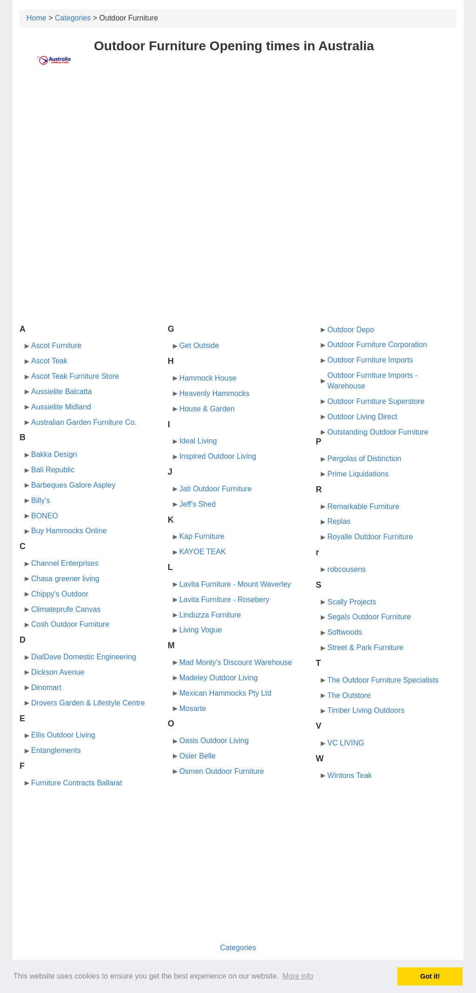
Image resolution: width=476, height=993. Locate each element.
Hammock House (208, 378)
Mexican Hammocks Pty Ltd (225, 693)
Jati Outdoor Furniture (215, 489)
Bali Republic (52, 470)
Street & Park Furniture (365, 647)
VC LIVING (345, 743)
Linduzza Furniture (210, 615)
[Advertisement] (238, 147)
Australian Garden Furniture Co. (84, 422)
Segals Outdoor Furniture (369, 617)
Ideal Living (198, 441)
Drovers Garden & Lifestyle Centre (88, 703)
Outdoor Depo (350, 330)
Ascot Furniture (56, 345)
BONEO (44, 516)
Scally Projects (351, 602)
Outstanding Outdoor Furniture (377, 432)
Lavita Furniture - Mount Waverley (235, 584)
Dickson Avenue (57, 672)
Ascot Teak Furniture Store (75, 376)
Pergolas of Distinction (364, 459)
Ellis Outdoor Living (63, 735)
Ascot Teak (49, 361)
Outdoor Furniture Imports (370, 360)
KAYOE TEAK (202, 552)
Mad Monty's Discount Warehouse (235, 662)
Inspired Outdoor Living (217, 456)
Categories (73, 18)
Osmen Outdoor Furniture (221, 771)
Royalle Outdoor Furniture (370, 537)
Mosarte (192, 708)
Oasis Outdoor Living (214, 741)
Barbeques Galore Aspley (73, 485)
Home (36, 18)
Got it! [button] (430, 976)
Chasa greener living (65, 579)
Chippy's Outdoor (59, 594)
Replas (338, 521)
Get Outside (199, 345)
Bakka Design (54, 454)
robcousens (346, 569)
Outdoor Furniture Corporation (377, 345)
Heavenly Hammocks (214, 393)
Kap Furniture (202, 536)
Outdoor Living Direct (362, 417)
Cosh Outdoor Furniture (70, 624)
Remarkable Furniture (363, 506)
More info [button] (297, 976)
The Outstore (348, 695)
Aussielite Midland (61, 407)
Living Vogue (200, 630)
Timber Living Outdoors (365, 710)
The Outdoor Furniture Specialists (382, 680)
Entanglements (56, 750)
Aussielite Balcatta (61, 392)
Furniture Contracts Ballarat (76, 783)
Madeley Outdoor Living (218, 678)
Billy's (40, 500)
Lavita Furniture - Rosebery (224, 600)
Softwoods (344, 632)
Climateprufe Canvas (65, 609)
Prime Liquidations (358, 474)
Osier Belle (197, 756)
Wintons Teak (349, 775)
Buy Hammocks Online (69, 531)
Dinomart (46, 687)
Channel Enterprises (65, 563)
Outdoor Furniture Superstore (375, 401)
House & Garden (207, 409)
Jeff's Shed (197, 504)
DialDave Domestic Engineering (83, 657)
